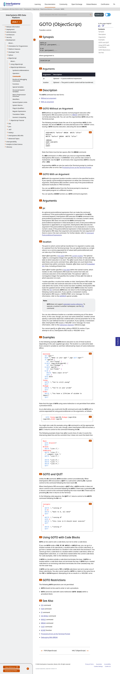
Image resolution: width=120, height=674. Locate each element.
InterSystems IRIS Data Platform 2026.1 (12, 9)
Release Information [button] (13, 27)
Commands (57, 9)
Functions (16, 84)
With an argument (47, 102)
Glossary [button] (9, 147)
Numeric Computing (19, 117)
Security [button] (9, 37)
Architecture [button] (10, 35)
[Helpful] (99, 26)
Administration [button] (11, 32)
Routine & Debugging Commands (20, 80)
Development (28, 9)
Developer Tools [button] (13, 52)
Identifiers (16, 99)
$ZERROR (63, 296)
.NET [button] (9, 129)
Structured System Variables (19, 90)
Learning (38, 4)
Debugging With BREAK (49, 637)
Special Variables (18, 87)
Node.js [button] (10, 132)
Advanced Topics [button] (13, 138)
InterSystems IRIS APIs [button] (15, 135)
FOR (42, 609)
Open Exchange (76, 4)
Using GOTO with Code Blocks (104, 46)
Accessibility (107, 664)
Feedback (118, 341)
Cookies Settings (98, 666)
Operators (16, 73)
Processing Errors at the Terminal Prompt (76, 167)
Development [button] (10, 40)
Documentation (50, 4)
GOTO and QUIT (104, 42)
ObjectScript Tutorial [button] (17, 120)
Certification (105, 4)
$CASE (43, 630)
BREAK (74, 115)
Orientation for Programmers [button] (18, 46)
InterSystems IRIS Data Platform (16, 16)
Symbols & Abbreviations (21, 70)
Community (63, 4)
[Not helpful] (103, 26)
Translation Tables (18, 114)
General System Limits (20, 102)
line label (61, 256)
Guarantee (99, 664)
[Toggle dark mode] (108, 14)
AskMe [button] (99, 14)
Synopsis (101, 32)
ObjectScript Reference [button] (18, 67)
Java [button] (9, 126)
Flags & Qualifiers (18, 108)
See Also (101, 52)
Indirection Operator (67, 325)
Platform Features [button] (14, 49)
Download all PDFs (11, 671)
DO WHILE (44, 616)
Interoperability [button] (11, 142)
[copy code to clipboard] (90, 132)
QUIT (43, 627)
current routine (77, 256)
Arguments (102, 37)
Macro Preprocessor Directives (19, 95)
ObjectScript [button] (12, 58)
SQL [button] (9, 123)
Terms (92, 664)
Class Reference (11, 667)
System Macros (17, 105)
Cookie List (108, 666)
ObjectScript (36, 9)
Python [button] (10, 55)
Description (102, 34)
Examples (102, 40)
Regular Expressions (19, 111)
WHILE (43, 619)
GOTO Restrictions (104, 50)
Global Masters (91, 4)
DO (51, 290)
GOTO (62, 9)
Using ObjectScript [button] (16, 64)
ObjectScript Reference (46, 9)
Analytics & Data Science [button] (14, 144)
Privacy (87, 664)
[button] (40, 36)
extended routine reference (73, 304)
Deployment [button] (10, 29)
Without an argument (48, 98)
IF (41, 612)
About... (11, 43)
